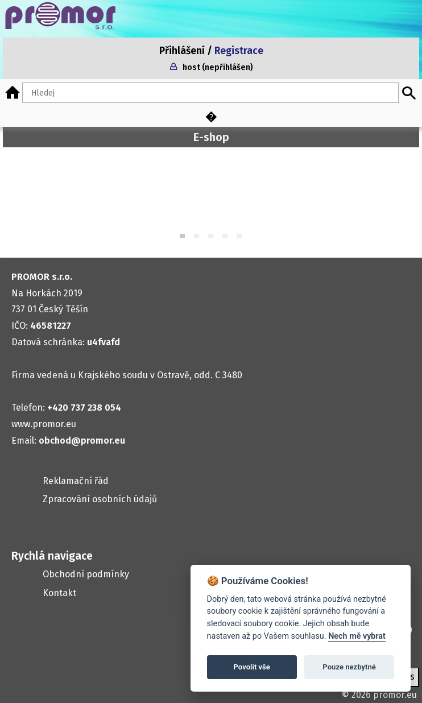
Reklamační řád (76, 480)
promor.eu (395, 694)
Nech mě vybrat (357, 636)
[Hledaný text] (210, 92)
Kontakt (59, 593)
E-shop (211, 137)
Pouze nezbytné (349, 667)
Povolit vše (252, 667)
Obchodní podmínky (86, 574)
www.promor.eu (43, 424)
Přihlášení (182, 51)
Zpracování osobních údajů (100, 499)
